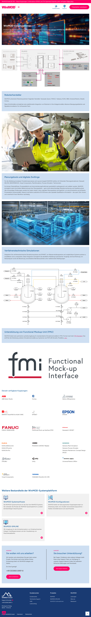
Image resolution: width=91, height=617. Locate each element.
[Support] (64, 6)
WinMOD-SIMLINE (11, 526)
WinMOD (52, 596)
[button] (4, 613)
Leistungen (73, 596)
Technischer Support (35, 599)
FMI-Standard (78, 336)
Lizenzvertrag (33, 603)
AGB (31, 601)
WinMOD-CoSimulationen (57, 601)
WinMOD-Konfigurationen (58, 502)
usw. (65, 338)
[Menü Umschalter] (19, 7)
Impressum (20, 614)
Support (64, 8)
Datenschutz (28, 614)
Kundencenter (56, 8)
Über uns (73, 599)
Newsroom (73, 601)
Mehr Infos (70, 1)
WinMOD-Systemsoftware (14, 502)
